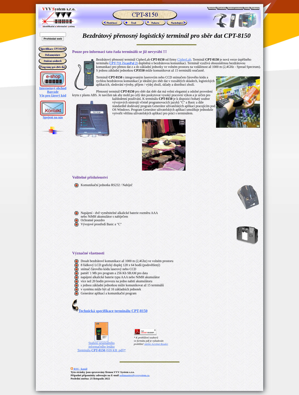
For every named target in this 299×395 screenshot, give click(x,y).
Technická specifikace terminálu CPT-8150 (109, 311)
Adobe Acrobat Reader (156, 343)
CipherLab (184, 59)
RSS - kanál (79, 368)
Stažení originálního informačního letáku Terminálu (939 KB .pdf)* (101, 345)
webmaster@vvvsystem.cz (134, 375)
